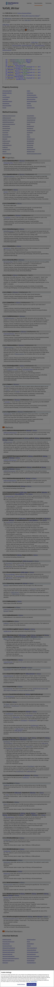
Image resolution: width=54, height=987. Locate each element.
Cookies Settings (21, 985)
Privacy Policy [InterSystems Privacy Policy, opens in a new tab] (34, 982)
